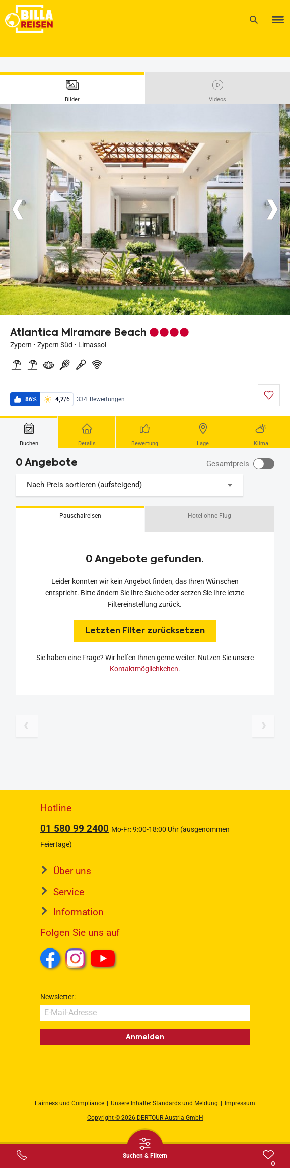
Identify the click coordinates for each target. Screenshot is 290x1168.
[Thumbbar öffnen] (145, 1148)
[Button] (17, 209)
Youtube (104, 960)
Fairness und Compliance (69, 1103)
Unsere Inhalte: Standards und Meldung (164, 1103)
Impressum (240, 1103)
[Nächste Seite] (263, 726)
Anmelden (145, 1037)
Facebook (50, 958)
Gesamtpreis (227, 463)
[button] (80, 519)
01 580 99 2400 (74, 828)
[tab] (72, 88)
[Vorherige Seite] (27, 726)
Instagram (75, 958)
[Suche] (254, 19)
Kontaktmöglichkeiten (144, 669)
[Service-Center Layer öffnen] (22, 1155)
